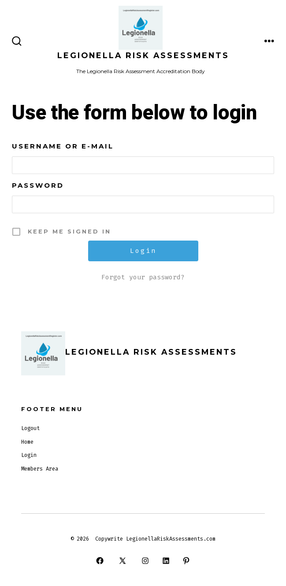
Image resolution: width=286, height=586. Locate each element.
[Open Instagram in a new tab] (145, 560)
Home (27, 441)
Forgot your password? (143, 277)
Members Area (39, 468)
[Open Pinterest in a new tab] (186, 560)
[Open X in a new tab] (123, 560)
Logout (30, 428)
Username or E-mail (63, 146)
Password (38, 185)
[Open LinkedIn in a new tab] (165, 560)
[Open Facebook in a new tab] (99, 560)
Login (29, 455)
